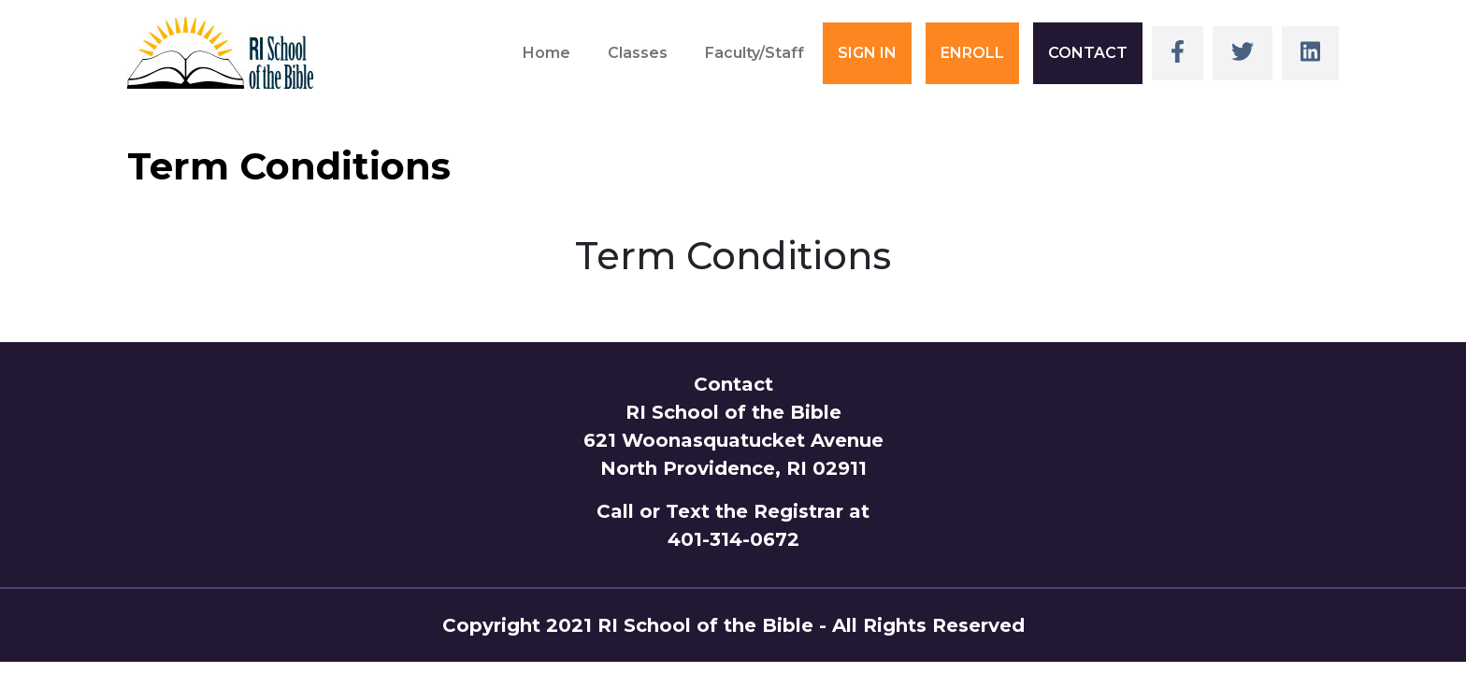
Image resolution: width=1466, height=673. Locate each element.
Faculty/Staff (754, 53)
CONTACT (1088, 53)
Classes (638, 53)
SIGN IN (867, 53)
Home (546, 53)
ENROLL (972, 53)
